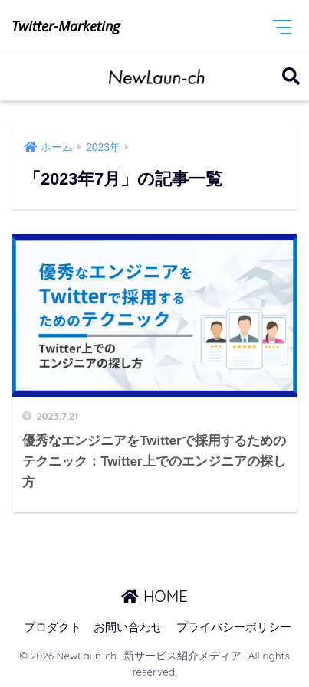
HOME (154, 596)
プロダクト (52, 627)
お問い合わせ (128, 627)
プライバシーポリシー (233, 627)
